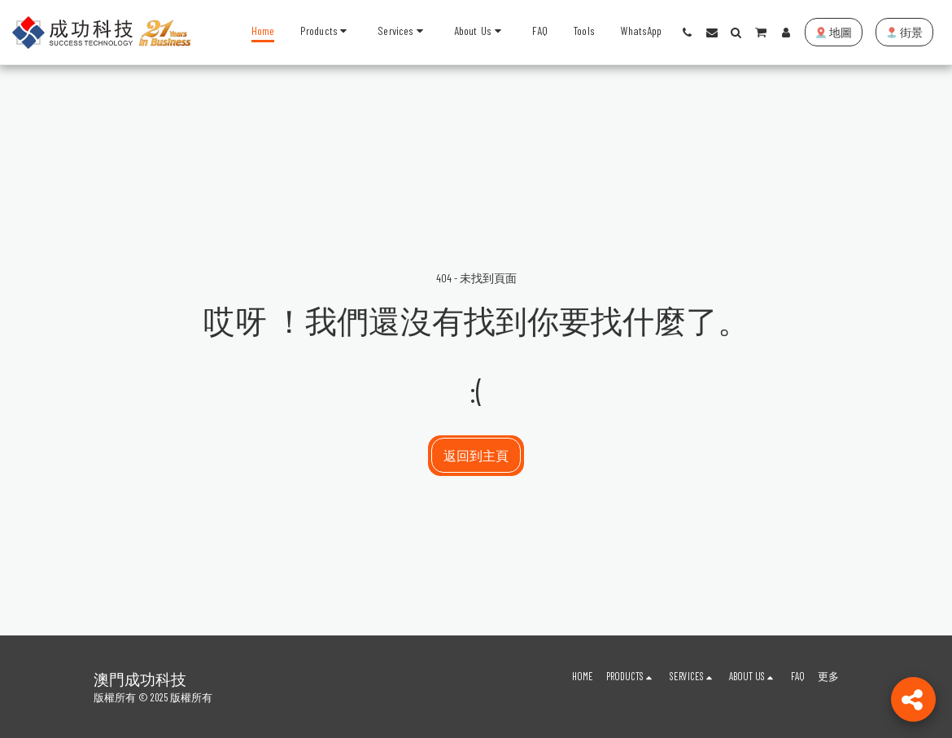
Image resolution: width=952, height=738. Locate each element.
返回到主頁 (476, 455)
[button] (402, 32)
